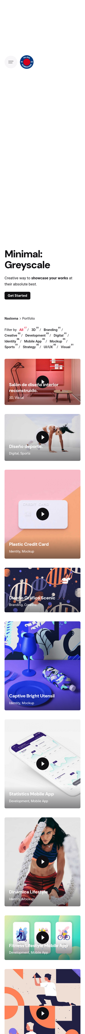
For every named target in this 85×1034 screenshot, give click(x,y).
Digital (14, 453)
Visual (19, 398)
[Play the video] (42, 437)
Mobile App (39, 801)
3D (11, 398)
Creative (30, 605)
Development (19, 801)
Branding (16, 605)
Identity (14, 551)
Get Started (17, 295)
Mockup (28, 551)
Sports (25, 453)
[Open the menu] (11, 62)
